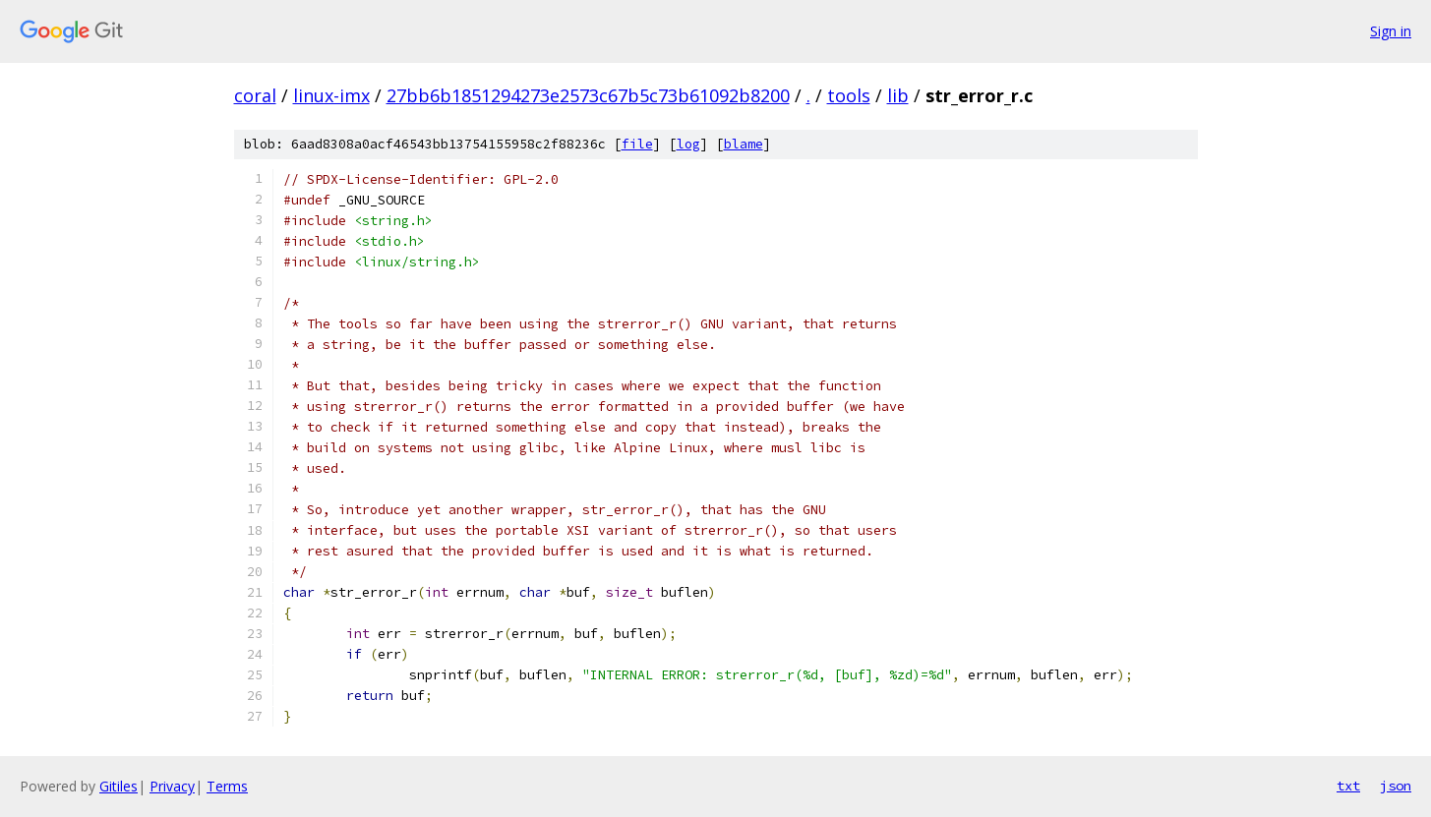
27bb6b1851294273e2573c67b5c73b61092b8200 (588, 95)
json (1395, 785)
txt (1348, 785)
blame (743, 144)
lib (898, 95)
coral (255, 95)
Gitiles (118, 786)
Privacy (172, 786)
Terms (227, 786)
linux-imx (331, 95)
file (637, 144)
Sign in (1390, 31)
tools (848, 95)
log (688, 144)
